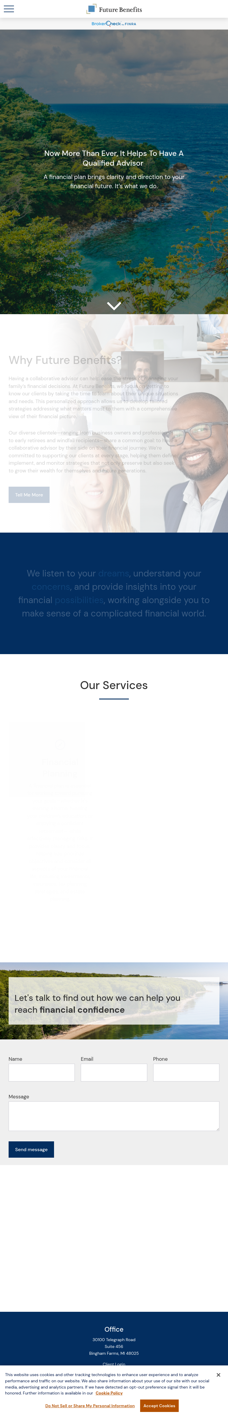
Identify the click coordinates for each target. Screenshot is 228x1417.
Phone (160, 1059)
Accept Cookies (159, 1408)
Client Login (114, 1364)
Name (15, 1059)
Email (87, 1059)
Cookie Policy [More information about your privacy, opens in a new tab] (109, 1395)
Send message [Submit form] (31, 1149)
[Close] (218, 1377)
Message (19, 1096)
